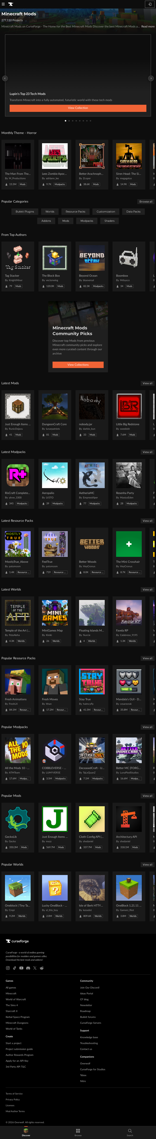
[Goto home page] (11, 4)
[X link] (35, 968)
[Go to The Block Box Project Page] (54, 266)
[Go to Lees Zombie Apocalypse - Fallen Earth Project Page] (54, 165)
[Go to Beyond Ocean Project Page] (92, 266)
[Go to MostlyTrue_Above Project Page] (17, 553)
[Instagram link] (8, 968)
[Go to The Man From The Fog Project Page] (17, 165)
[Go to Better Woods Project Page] (92, 553)
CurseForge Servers (90, 1023)
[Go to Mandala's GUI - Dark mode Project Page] (129, 690)
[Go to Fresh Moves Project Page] (54, 690)
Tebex (83, 1075)
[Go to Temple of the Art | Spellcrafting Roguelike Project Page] (17, 621)
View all (147, 383)
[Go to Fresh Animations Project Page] (17, 690)
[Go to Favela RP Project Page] (129, 621)
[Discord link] (28, 968)
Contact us (86, 1049)
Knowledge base (89, 1037)
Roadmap (85, 1011)
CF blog (84, 999)
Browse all (145, 201)
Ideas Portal (86, 993)
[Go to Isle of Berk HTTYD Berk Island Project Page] (92, 896)
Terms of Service (14, 1094)
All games (11, 988)
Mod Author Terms (15, 1111)
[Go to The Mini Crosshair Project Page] (129, 553)
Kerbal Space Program (18, 1017)
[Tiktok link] (14, 968)
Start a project (13, 1043)
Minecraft (11, 993)
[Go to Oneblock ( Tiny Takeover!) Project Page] (17, 896)
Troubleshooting (89, 1043)
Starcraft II (11, 1011)
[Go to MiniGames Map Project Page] (54, 621)
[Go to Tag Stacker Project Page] (17, 266)
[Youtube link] (21, 968)
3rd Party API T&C (16, 1067)
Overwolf (85, 1063)
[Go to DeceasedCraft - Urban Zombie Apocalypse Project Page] (92, 759)
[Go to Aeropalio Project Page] (54, 484)
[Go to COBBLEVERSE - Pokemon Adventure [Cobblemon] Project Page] (54, 759)
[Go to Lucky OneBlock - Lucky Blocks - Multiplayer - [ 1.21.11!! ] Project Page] (54, 896)
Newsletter (86, 1005)
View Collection (78, 108)
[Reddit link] (42, 968)
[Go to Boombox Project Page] (129, 266)
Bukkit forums (88, 1017)
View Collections (78, 364)
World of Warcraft (16, 999)
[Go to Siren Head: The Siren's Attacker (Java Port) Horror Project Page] (129, 165)
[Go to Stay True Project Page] (92, 690)
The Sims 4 (12, 1005)
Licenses (10, 1105)
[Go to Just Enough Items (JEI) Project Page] (54, 828)
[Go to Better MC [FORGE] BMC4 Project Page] (129, 759)
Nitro (83, 1081)
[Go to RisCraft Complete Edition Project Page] (17, 484)
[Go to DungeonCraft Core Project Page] (54, 415)
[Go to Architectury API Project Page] (129, 828)
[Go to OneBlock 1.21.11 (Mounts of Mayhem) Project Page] (129, 896)
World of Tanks (14, 1029)
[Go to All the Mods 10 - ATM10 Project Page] (17, 759)
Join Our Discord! (90, 988)
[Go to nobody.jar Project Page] (92, 415)
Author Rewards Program (19, 1055)
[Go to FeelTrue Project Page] (54, 553)
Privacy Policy (13, 1100)
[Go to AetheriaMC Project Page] (92, 484)
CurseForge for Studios (92, 1069)
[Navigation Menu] (3, 4)
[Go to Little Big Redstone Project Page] (129, 415)
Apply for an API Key (17, 1061)
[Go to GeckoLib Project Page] (17, 828)
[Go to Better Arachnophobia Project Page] (92, 165)
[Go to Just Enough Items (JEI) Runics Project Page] (17, 415)
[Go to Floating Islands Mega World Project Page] (92, 621)
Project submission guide (19, 1049)
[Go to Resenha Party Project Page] (129, 484)
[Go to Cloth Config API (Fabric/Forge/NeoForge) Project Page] (92, 828)
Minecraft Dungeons (17, 1023)
